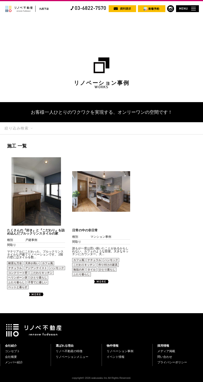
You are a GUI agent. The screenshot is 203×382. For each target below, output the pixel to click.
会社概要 (11, 356)
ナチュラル (15, 268)
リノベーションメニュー (72, 356)
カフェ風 (47, 263)
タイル (91, 269)
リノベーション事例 (120, 351)
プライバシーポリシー (172, 362)
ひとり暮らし (39, 277)
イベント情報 (115, 356)
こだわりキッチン (42, 272)
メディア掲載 (166, 351)
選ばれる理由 (65, 345)
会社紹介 (11, 345)
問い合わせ (164, 356)
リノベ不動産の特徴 (69, 351)
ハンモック (57, 268)
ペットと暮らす (17, 287)
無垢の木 (78, 269)
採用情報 (163, 345)
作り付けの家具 (108, 264)
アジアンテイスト (36, 268)
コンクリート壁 (17, 272)
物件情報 (113, 345)
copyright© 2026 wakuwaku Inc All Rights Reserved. (101, 378)
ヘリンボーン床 (17, 277)
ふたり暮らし (16, 282)
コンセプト (12, 351)
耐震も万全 (15, 263)
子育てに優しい (37, 282)
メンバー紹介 (14, 362)
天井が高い (32, 263)
